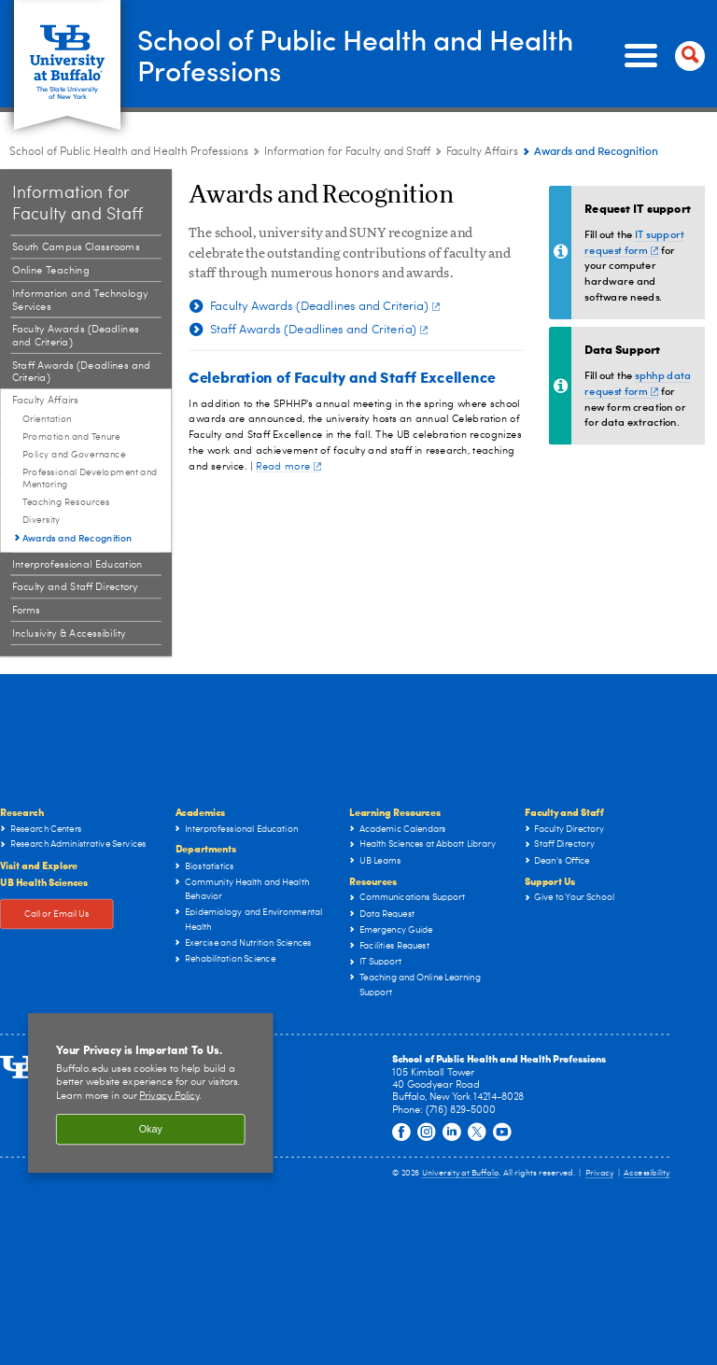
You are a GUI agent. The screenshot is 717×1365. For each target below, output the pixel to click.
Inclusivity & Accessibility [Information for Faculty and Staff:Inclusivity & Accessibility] (69, 633)
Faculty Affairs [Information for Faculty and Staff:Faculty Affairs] (482, 152)
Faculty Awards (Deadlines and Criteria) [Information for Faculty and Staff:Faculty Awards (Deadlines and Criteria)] (75, 336)
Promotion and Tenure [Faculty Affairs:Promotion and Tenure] (71, 437)
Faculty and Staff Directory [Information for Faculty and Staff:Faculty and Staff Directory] (75, 588)
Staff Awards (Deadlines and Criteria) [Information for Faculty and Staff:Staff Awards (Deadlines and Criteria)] (81, 372)
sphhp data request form (637, 383)
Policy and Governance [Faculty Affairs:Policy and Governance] (73, 454)
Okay (150, 1129)
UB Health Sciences (44, 881)
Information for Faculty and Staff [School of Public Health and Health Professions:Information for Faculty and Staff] (347, 152)
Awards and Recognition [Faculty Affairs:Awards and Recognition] (77, 536)
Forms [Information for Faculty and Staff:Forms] (26, 610)
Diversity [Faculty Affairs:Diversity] (41, 520)
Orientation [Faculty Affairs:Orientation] (47, 419)
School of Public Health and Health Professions (355, 55)
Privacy (599, 1174)
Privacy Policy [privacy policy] (169, 1096)
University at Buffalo (460, 1174)
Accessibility (647, 1174)
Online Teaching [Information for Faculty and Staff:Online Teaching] (51, 270)
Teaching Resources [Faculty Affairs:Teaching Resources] (66, 502)
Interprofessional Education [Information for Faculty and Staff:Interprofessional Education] (77, 564)
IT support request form (633, 242)
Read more (288, 466)
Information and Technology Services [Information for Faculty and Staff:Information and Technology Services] (80, 300)
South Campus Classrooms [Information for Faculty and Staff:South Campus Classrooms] (76, 248)
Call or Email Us (57, 914)
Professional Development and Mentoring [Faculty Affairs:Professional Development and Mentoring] (90, 478)
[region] (151, 1093)
